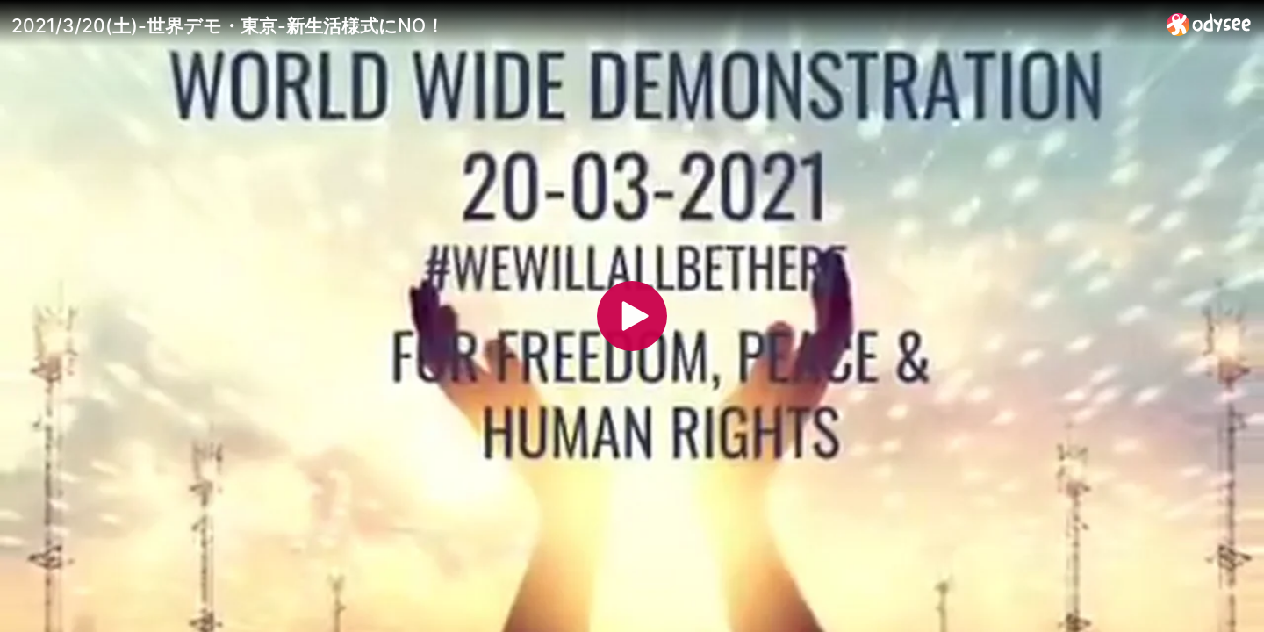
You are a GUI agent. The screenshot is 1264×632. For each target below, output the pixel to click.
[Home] (1209, 24)
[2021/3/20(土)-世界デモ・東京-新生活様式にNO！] (582, 25)
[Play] (632, 316)
